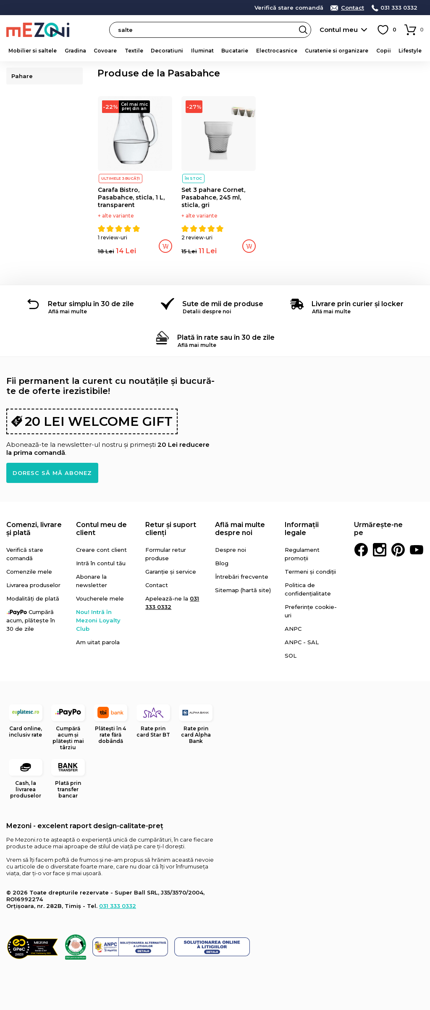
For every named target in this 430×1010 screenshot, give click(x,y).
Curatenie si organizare (336, 50)
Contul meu (339, 30)
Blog (221, 563)
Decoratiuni (167, 50)
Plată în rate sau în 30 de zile (226, 337)
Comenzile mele (29, 571)
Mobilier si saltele (32, 50)
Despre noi (230, 549)
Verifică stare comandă (288, 8)
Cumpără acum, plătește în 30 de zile (30, 620)
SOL (290, 655)
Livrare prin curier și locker (358, 304)
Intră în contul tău (101, 563)
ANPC (293, 628)
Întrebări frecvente (241, 576)
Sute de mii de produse (222, 304)
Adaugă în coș (165, 246)
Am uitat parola (98, 642)
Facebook (361, 549)
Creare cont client (101, 549)
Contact (352, 8)
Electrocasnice (276, 50)
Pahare (23, 76)
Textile (134, 50)
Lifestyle (410, 50)
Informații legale (302, 529)
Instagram (379, 549)
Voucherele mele (100, 598)
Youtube (416, 549)
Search (303, 29)
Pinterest (398, 549)
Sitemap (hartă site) (243, 590)
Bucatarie (234, 50)
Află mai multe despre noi (240, 529)
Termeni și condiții (310, 571)
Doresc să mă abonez (52, 473)
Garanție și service (170, 571)
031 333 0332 (398, 8)
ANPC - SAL (302, 642)
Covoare (105, 50)
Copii (383, 50)
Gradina (75, 50)
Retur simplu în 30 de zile (91, 304)
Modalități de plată (32, 598)
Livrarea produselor (33, 585)
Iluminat (202, 50)
